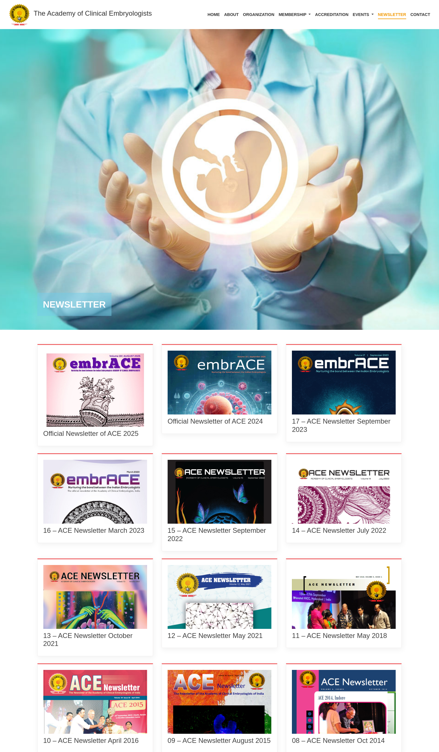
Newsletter (392, 14)
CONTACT (420, 14)
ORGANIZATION (258, 14)
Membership (293, 14)
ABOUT (231, 14)
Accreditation (331, 14)
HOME (214, 14)
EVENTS (361, 14)
